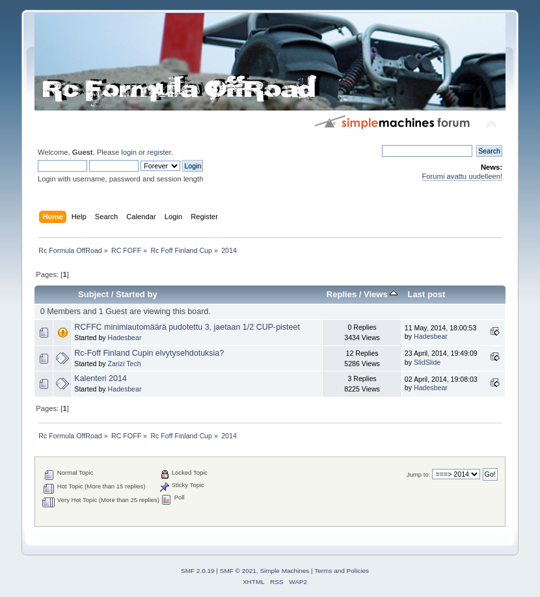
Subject (93, 294)
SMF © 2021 (238, 570)
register (159, 152)
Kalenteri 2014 (100, 378)
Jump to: (419, 474)
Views (381, 294)
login (129, 152)
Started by (136, 294)
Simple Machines (284, 570)
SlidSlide (427, 362)
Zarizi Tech (124, 363)
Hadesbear (125, 337)
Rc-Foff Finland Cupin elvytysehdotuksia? (149, 353)
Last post (426, 294)
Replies (342, 294)
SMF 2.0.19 (198, 570)
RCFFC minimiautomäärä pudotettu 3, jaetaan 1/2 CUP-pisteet (187, 327)
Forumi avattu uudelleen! (462, 176)
